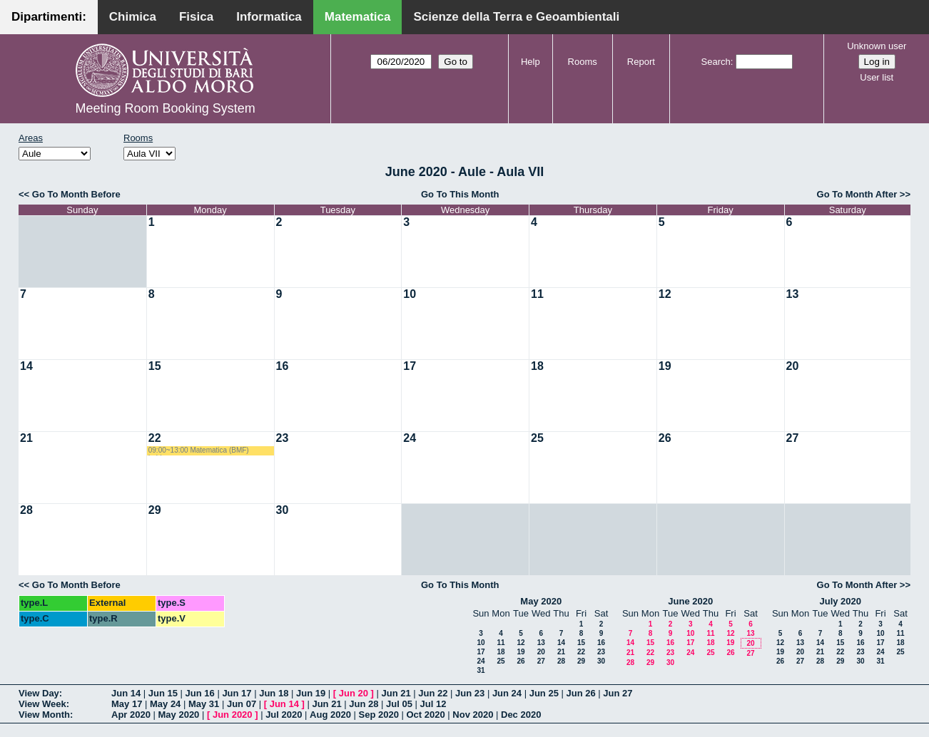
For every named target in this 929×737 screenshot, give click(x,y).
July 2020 (840, 601)
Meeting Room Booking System (165, 108)
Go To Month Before (76, 194)
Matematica (358, 17)
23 (282, 438)
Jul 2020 (283, 714)
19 (665, 366)
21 (26, 438)
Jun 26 (580, 693)
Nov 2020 (472, 714)
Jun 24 (507, 693)
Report (641, 61)
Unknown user (876, 46)
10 (409, 294)
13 (792, 294)
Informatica (269, 17)
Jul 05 (399, 704)
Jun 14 (126, 693)
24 (409, 438)
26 (665, 438)
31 (480, 670)
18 (537, 366)
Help (530, 61)
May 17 (126, 704)
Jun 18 (273, 693)
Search (716, 61)
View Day (39, 693)
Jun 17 (236, 693)
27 (792, 438)
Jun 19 (310, 693)
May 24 (165, 704)
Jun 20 (353, 693)
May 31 (203, 704)
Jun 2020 (233, 714)
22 (154, 438)
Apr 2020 (131, 714)
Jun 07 (241, 704)
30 (282, 510)
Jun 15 (163, 693)
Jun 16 (200, 693)
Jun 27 (617, 693)
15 (154, 366)
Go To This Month (460, 194)
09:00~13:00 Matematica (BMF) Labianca (198, 450)
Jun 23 (469, 693)
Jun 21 (395, 693)
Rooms (582, 61)
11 (537, 294)
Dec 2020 (521, 714)
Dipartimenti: (48, 17)
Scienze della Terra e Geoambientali (516, 17)
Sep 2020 (379, 714)
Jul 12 (433, 704)
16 (282, 366)
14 (26, 366)
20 (792, 366)
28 (26, 510)
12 (665, 294)
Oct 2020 (425, 714)
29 (154, 510)
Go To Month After (857, 194)
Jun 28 (363, 704)
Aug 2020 (330, 714)
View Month (44, 714)
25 (537, 438)
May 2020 (541, 601)
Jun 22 (432, 693)
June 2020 (690, 601)
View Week (42, 704)
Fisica (196, 17)
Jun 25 (544, 693)
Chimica (132, 17)
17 (409, 366)
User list (876, 77)
